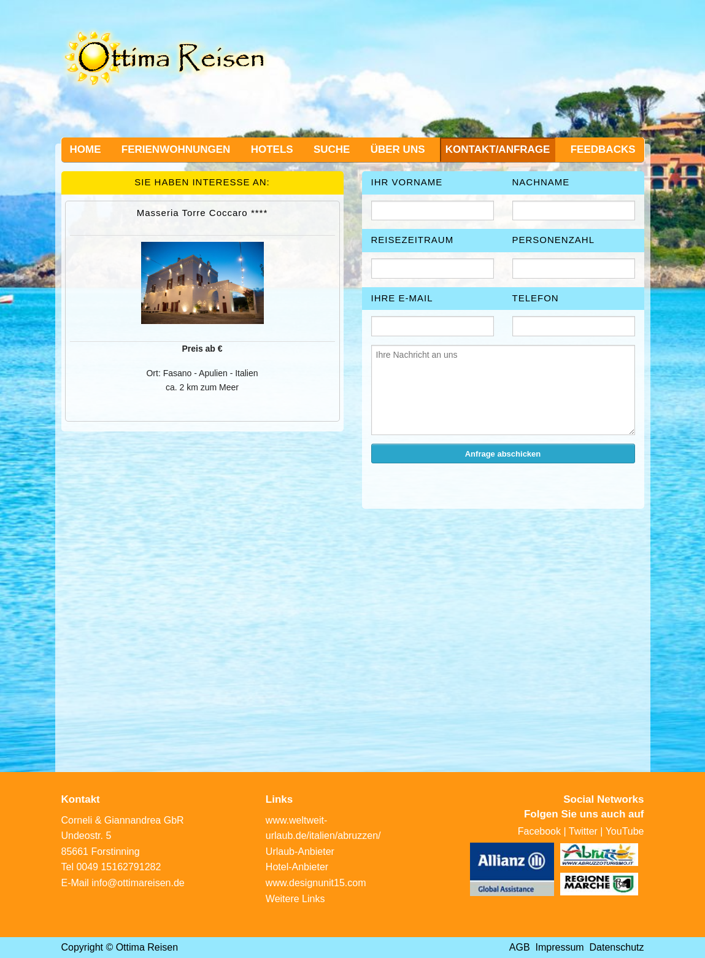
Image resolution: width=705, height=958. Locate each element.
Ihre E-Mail (402, 298)
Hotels (272, 149)
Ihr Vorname (407, 182)
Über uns (398, 149)
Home (85, 149)
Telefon (535, 298)
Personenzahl (553, 239)
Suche (332, 149)
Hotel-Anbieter (297, 867)
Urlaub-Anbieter (300, 851)
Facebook (539, 831)
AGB (519, 947)
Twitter (583, 831)
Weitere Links (295, 899)
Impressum (560, 947)
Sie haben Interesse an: (202, 182)
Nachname (541, 182)
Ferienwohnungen (176, 149)
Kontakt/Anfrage (497, 149)
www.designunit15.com (316, 883)
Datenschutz (617, 947)
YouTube (625, 831)
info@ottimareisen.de (137, 883)
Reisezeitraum (412, 239)
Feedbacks (603, 149)
